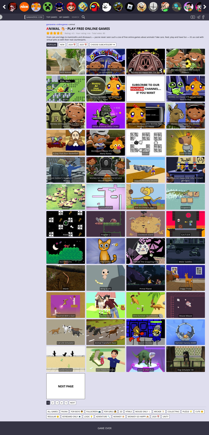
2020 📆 (155, 416)
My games (64, 17)
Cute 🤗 (199, 411)
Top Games (51, 17)
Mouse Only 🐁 (143, 411)
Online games (62, 24)
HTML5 (129, 411)
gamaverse (50, 24)
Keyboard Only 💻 (71, 416)
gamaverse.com (34, 17)
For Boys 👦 (77, 411)
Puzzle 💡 (187, 411)
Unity (165, 416)
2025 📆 (83, 44)
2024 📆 (72, 44)
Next (72, 402)
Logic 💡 (88, 416)
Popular (52, 44)
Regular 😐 (53, 416)
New (62, 44)
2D (121, 411)
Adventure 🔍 (103, 416)
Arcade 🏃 (159, 411)
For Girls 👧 (110, 411)
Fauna (64, 411)
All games (53, 411)
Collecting (173, 411)
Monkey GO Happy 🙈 (138, 416)
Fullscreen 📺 (93, 411)
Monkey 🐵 (118, 416)
